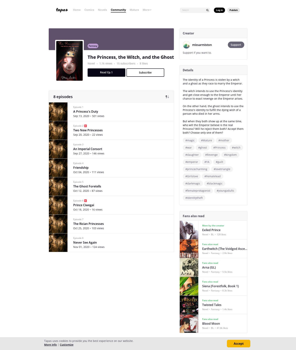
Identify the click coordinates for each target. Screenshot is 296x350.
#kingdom (232, 154)
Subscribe (147, 75)
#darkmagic (194, 183)
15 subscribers (128, 66)
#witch (238, 147)
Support (237, 44)
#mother (225, 140)
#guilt (221, 162)
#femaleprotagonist (199, 190)
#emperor (193, 162)
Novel (93, 66)
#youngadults (227, 190)
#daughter (193, 154)
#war (190, 147)
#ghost (204, 147)
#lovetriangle (223, 169)
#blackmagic (216, 183)
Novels (102, 9)
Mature (134, 9)
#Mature (208, 140)
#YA (208, 162)
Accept (239, 343)
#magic (191, 140)
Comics (89, 9)
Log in (219, 10)
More (147, 9)
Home (77, 9)
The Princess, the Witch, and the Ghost (132, 59)
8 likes (145, 66)
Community (118, 9)
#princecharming (198, 169)
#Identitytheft (195, 198)
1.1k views (108, 66)
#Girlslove (193, 176)
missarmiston (204, 45)
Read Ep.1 (108, 75)
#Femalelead (214, 176)
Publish (234, 10)
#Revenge (213, 154)
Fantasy (94, 48)
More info (50, 344)
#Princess (221, 147)
